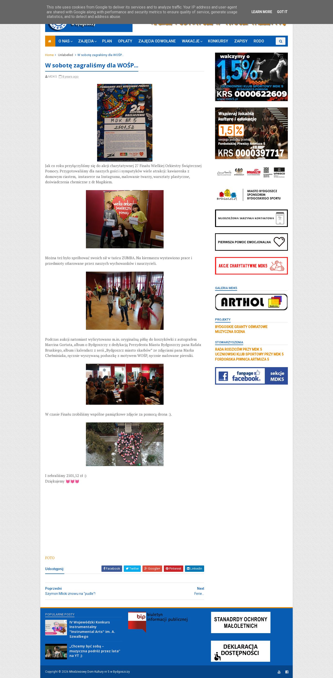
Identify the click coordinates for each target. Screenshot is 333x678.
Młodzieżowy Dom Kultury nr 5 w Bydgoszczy (99, 671)
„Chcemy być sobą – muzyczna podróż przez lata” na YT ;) (94, 651)
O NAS (64, 41)
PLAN (107, 41)
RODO (259, 41)
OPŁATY (125, 41)
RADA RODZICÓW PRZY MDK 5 (238, 349)
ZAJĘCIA (86, 41)
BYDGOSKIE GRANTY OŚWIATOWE (241, 327)
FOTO (50, 557)
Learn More (261, 12)
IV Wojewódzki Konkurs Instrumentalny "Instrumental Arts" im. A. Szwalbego (92, 629)
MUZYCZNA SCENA (230, 332)
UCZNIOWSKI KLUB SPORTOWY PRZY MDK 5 (249, 354)
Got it (282, 12)
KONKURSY (218, 41)
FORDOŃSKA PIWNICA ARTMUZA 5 (242, 359)
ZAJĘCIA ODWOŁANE (157, 41)
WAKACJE (191, 41)
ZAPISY (241, 41)
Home (49, 55)
